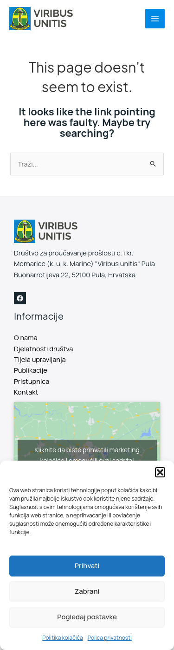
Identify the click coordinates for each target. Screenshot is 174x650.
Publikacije (30, 370)
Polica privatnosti (110, 638)
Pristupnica (31, 381)
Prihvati (87, 565)
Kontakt (26, 391)
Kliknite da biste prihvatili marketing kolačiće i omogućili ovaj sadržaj (87, 455)
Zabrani (87, 591)
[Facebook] (20, 298)
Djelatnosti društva (43, 348)
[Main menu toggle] (155, 18)
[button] (160, 472)
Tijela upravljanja (40, 359)
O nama (26, 337)
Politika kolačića (62, 638)
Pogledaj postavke (87, 617)
